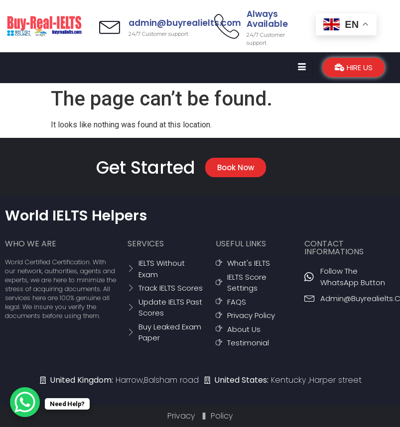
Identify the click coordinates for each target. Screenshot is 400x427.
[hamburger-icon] (301, 67)
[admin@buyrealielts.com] (111, 25)
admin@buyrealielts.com (188, 23)
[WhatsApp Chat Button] (25, 402)
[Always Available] (226, 25)
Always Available (267, 19)
